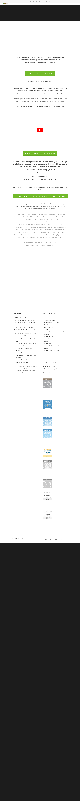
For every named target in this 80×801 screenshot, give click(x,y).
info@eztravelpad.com (53, 617)
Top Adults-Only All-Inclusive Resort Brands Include (40, 240)
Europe (35, 219)
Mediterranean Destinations (38, 227)
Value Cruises (50, 245)
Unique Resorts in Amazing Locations (35, 245)
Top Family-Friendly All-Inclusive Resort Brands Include (37, 242)
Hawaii (27, 227)
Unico (55, 242)
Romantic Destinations (38, 235)
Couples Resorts (61, 214)
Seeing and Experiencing (43, 237)
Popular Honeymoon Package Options (41, 232)
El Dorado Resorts (26, 219)
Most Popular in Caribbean (23, 229)
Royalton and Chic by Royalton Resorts (56, 235)
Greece (60, 224)
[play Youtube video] (40, 130)
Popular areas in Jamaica (23, 232)
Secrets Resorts (31, 237)
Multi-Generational (37, 229)
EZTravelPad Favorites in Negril (30, 222)
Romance (16, 235)
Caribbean (52, 214)
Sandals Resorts (21, 237)
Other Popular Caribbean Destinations (54, 229)
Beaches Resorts (42, 214)
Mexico (50, 227)
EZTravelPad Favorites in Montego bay (49, 219)
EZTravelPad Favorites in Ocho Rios (49, 222)
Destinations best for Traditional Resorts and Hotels (27, 216)
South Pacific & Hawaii (58, 237)
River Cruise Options (58, 232)
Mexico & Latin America (60, 227)
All (15, 214)
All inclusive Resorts (31, 214)
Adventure (21, 214)
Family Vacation (52, 224)
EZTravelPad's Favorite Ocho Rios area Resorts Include (32, 224)
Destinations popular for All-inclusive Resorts (54, 216)
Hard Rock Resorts (18, 227)
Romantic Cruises (25, 235)
